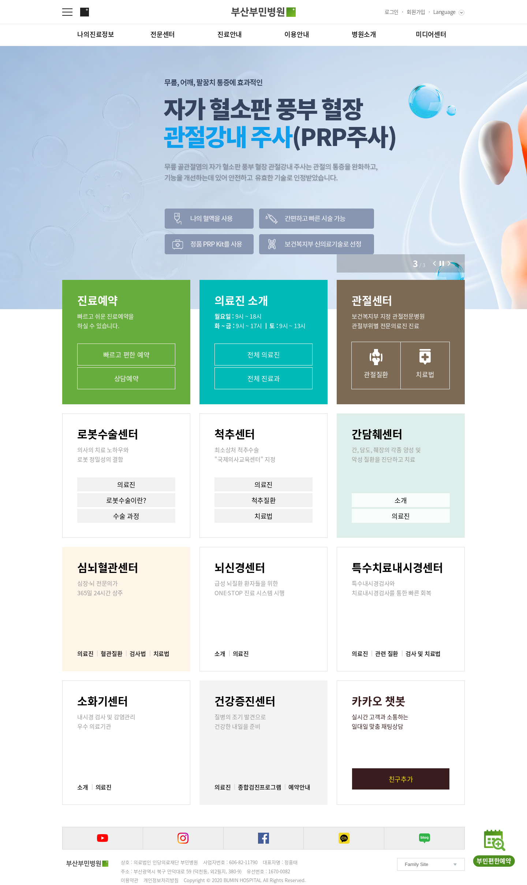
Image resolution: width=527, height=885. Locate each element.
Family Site (416, 864)
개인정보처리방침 (161, 880)
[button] (434, 263)
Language (444, 11)
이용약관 (129, 880)
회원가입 (416, 11)
